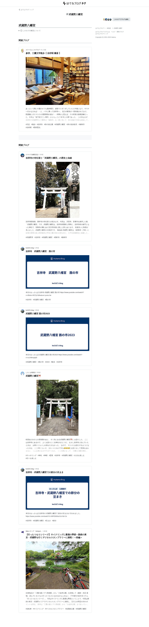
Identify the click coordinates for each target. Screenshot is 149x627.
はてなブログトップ (101, 34)
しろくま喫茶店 (31, 372)
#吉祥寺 (40, 124)
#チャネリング (31, 455)
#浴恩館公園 (69, 609)
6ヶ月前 (43, 50)
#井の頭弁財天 (72, 124)
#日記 (28, 124)
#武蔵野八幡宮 (59, 124)
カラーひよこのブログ (33, 50)
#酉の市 (48, 300)
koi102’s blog (30, 248)
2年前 (37, 248)
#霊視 (51, 455)
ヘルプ (113, 32)
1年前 (41, 154)
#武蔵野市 (29, 237)
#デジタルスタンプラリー (54, 609)
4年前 (37, 469)
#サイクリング (38, 609)
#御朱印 (82, 124)
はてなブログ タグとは (102, 32)
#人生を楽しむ (79, 455)
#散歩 (33, 124)
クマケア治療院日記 (32, 154)
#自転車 (29, 609)
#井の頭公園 (48, 124)
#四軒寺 (57, 237)
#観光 (53, 362)
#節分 (54, 521)
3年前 (37, 310)
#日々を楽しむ (31, 458)
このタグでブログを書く (121, 19)
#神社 (40, 455)
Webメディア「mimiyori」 (34, 531)
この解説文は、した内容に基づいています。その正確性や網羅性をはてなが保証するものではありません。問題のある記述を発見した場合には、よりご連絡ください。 (30, 31)
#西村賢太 (36, 127)
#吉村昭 (29, 127)
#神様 (45, 455)
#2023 (47, 362)
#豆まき (48, 521)
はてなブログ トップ (26, 10)
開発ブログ (120, 32)
